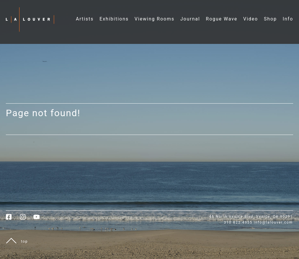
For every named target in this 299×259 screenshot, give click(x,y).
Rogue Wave (221, 19)
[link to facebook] (13, 219)
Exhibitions (114, 19)
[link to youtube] (39, 219)
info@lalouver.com (273, 222)
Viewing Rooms (155, 19)
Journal (190, 19)
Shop (270, 19)
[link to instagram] (26, 219)
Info (288, 19)
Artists (85, 19)
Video (250, 19)
